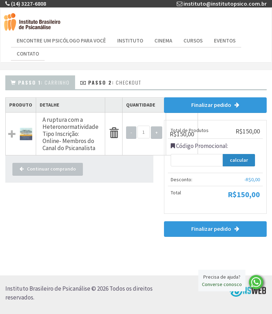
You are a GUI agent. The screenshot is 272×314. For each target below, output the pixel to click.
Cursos (193, 40)
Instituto (130, 40)
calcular (239, 160)
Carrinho (40, 82)
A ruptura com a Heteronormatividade (70, 123)
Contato (28, 53)
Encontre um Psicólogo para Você (61, 40)
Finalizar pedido (215, 104)
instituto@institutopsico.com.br (225, 3)
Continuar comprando (47, 169)
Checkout (110, 82)
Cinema (163, 40)
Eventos (225, 40)
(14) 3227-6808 (28, 3)
